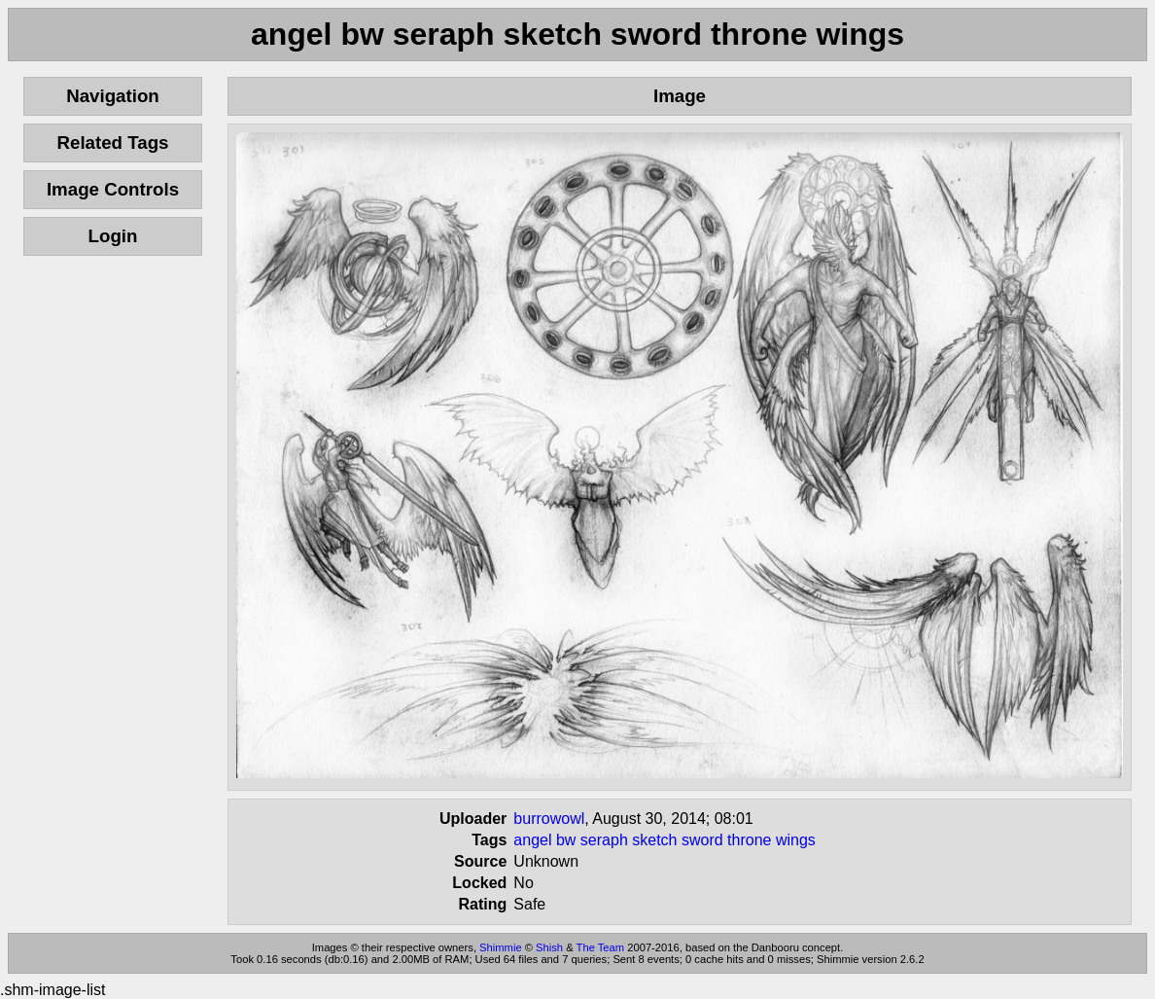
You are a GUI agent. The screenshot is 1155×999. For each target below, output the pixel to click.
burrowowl (548, 818)
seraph (604, 840)
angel (532, 840)
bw (566, 840)
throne (749, 840)
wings (796, 840)
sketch (654, 840)
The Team (601, 947)
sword (702, 840)
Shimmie (500, 947)
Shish (549, 947)
